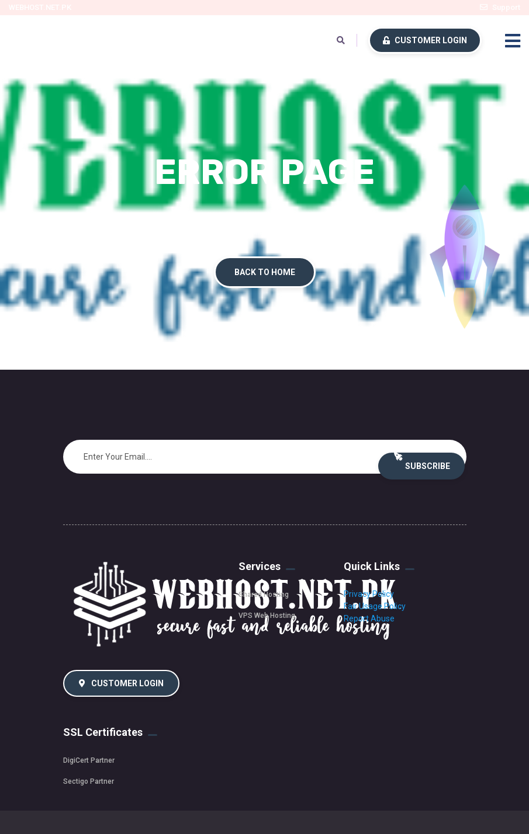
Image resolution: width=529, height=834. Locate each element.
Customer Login (425, 40)
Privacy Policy (369, 594)
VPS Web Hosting (266, 615)
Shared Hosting (263, 594)
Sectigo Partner (88, 781)
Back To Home (264, 272)
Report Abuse (369, 618)
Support (506, 7)
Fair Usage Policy (375, 606)
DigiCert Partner (89, 760)
